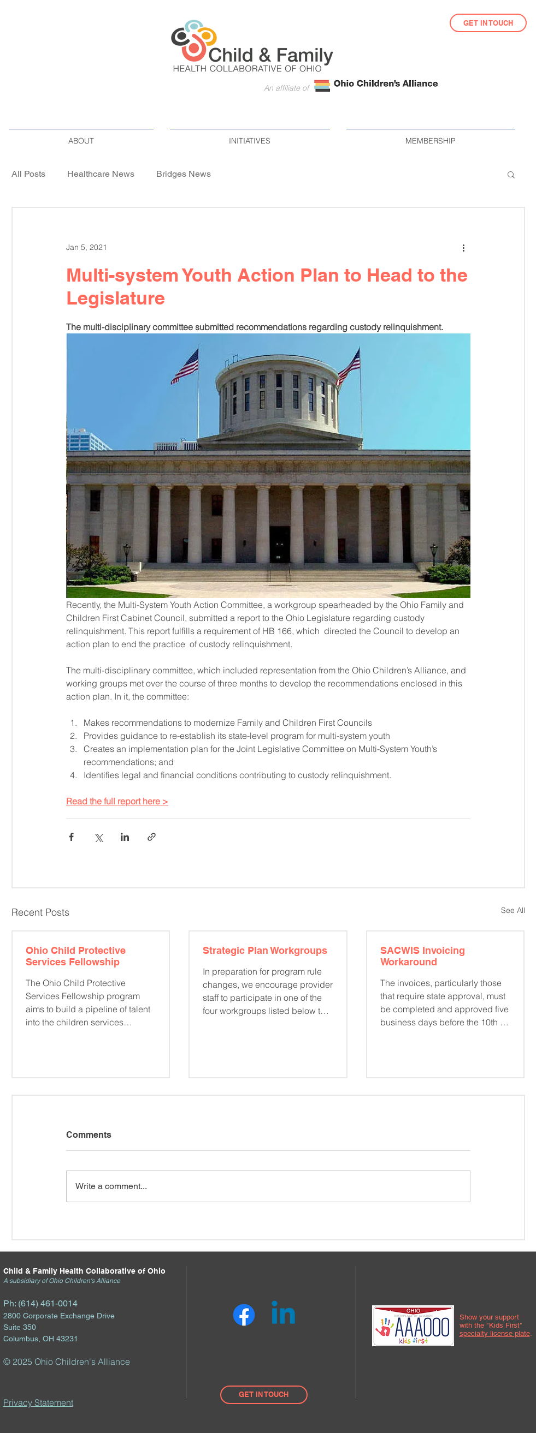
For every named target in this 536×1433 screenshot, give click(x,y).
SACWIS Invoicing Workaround (422, 956)
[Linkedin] (283, 1314)
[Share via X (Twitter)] (98, 837)
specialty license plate (495, 1333)
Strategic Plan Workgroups (265, 950)
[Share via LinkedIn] (125, 837)
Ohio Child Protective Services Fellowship (76, 956)
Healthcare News (100, 174)
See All (513, 910)
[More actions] (463, 247)
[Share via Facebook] (71, 837)
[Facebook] (243, 1314)
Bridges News (183, 174)
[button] (81, 136)
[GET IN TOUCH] (488, 23)
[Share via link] (151, 837)
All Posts (28, 174)
